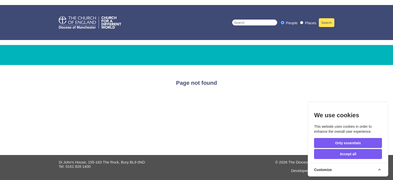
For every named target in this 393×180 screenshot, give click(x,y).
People (290, 23)
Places (308, 23)
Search (326, 22)
